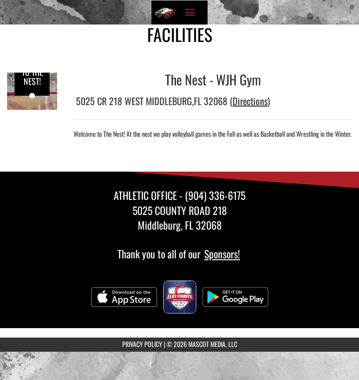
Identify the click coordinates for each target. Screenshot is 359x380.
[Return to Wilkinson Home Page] (165, 12)
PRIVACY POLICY (142, 344)
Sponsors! (222, 253)
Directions (250, 101)
